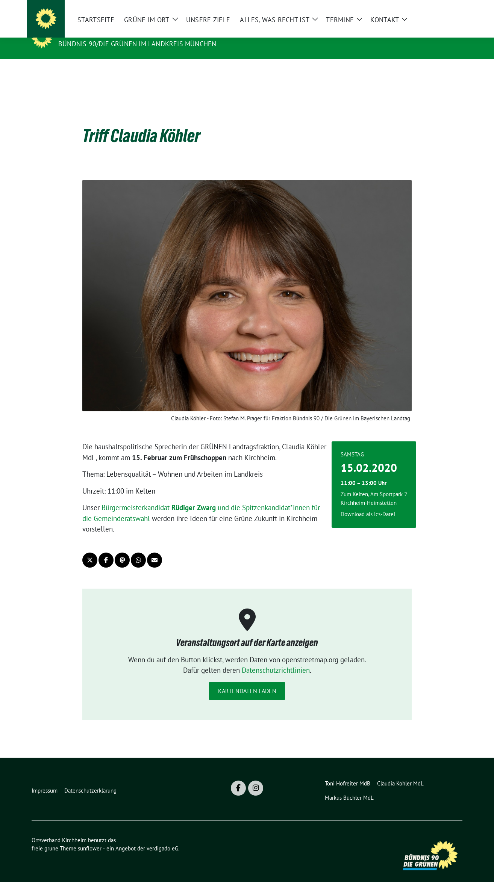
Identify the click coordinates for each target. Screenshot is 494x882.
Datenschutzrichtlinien (276, 658)
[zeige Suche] (449, 9)
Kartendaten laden (247, 679)
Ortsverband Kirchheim (107, 33)
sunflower (90, 836)
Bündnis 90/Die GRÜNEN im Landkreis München (137, 43)
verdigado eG (162, 836)
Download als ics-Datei (368, 502)
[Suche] (438, 9)
